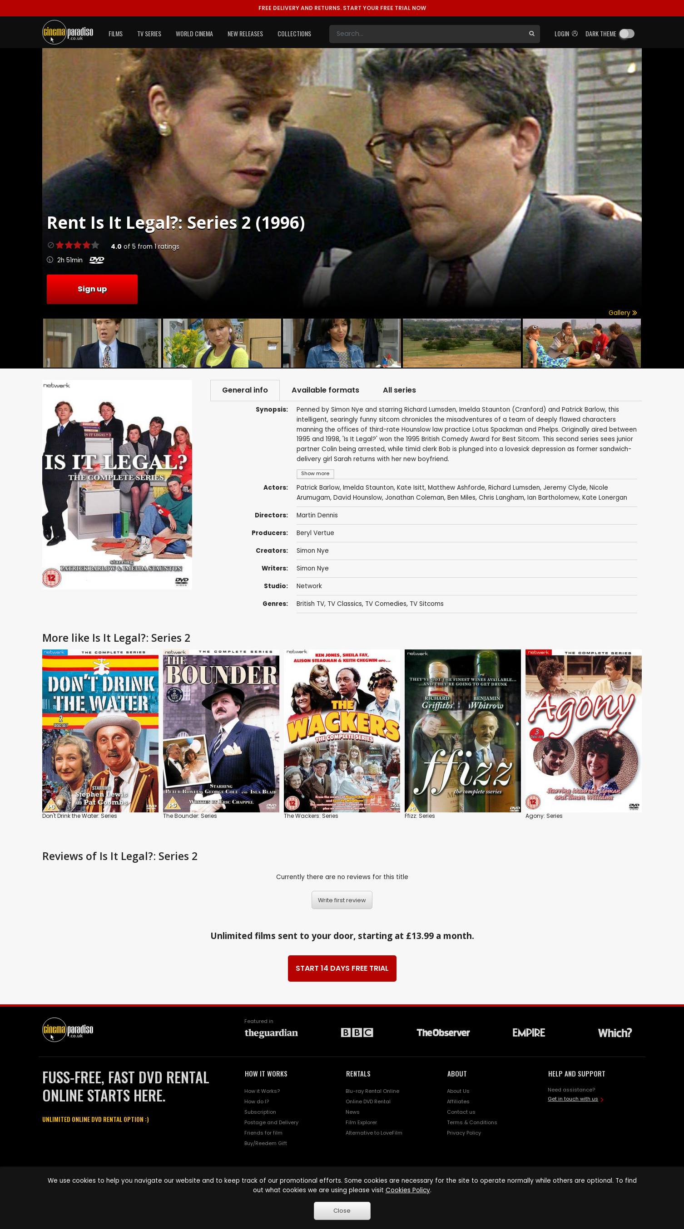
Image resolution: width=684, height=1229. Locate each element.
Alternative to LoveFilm (374, 1132)
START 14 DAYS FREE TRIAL (342, 968)
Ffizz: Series (420, 816)
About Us (458, 1091)
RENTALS (358, 1073)
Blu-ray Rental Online (372, 1091)
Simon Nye (313, 550)
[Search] (426, 34)
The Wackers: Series (311, 816)
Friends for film (263, 1132)
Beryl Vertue (315, 533)
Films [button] (116, 33)
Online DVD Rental (368, 1101)
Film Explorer (361, 1122)
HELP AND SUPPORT (576, 1073)
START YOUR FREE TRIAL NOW (342, 8)
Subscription (260, 1112)
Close (342, 1210)
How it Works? (262, 1091)
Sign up (92, 289)
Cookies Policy (408, 1190)
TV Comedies (385, 604)
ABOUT (457, 1073)
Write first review (342, 900)
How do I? (256, 1101)
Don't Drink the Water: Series (79, 816)
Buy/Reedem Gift (265, 1143)
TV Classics (344, 604)
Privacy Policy (464, 1132)
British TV (310, 604)
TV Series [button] (149, 33)
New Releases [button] (245, 33)
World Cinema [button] (194, 33)
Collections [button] (294, 33)
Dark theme (600, 33)
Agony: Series (544, 816)
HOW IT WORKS (266, 1073)
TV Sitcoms (427, 604)
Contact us (461, 1112)
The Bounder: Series (190, 816)
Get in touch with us (573, 1098)
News (353, 1112)
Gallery (623, 313)
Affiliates (458, 1101)
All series (399, 390)
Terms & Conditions (472, 1122)
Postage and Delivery (271, 1122)
